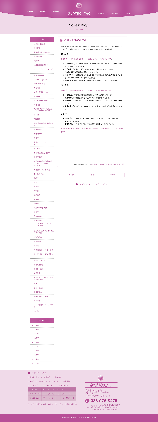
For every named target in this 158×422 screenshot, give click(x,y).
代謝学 (36, 61)
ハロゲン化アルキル (75, 40)
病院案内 (43, 11)
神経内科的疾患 (39, 84)
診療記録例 (38, 56)
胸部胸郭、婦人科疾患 (42, 170)
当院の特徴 (114, 13)
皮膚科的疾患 (39, 269)
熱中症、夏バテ (39, 260)
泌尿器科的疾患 (39, 44)
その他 (36, 311)
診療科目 (58, 377)
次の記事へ (113, 175)
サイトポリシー (48, 385)
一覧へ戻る (92, 175)
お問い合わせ (63, 385)
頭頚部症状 (38, 237)
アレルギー (38, 96)
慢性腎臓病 (38, 292)
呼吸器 (36, 191)
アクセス (127, 13)
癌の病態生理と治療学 (42, 153)
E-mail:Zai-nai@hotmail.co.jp (110, 404)
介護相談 (37, 119)
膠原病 (36, 186)
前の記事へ (72, 175)
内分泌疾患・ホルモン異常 (43, 250)
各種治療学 (38, 129)
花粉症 (36, 115)
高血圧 (36, 182)
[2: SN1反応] (110, 59)
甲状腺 (36, 178)
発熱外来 (37, 273)
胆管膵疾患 (38, 157)
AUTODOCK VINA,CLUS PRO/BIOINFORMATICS (43, 110)
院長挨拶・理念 (33, 377)
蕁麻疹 (36, 212)
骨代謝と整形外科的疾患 (43, 52)
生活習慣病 (38, 220)
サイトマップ (32, 385)
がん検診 (37, 148)
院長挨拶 (30, 11)
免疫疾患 (37, 301)
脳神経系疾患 (39, 265)
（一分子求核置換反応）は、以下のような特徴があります (85, 59)
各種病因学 (38, 134)
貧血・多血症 (39, 288)
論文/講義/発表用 (40, 75)
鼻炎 (35, 284)
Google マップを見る (38, 372)
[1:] (64, 132)
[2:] (65, 132)
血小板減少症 (39, 174)
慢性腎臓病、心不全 (41, 296)
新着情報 (37, 88)
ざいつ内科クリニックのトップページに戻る (93, 184)
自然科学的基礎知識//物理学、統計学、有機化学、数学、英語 (108, 164)
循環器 (36, 199)
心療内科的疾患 (39, 216)
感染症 (36, 138)
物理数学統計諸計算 (41, 65)
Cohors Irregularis (40, 80)
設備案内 (101, 13)
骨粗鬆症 (37, 195)
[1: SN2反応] (109, 90)
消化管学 (37, 48)
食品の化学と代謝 (40, 208)
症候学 (36, 203)
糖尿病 (36, 246)
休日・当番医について (42, 92)
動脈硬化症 (38, 241)
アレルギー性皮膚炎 (41, 100)
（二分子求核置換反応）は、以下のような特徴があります (85, 90)
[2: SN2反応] (110, 90)
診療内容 (56, 11)
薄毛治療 (37, 105)
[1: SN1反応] (109, 59)
